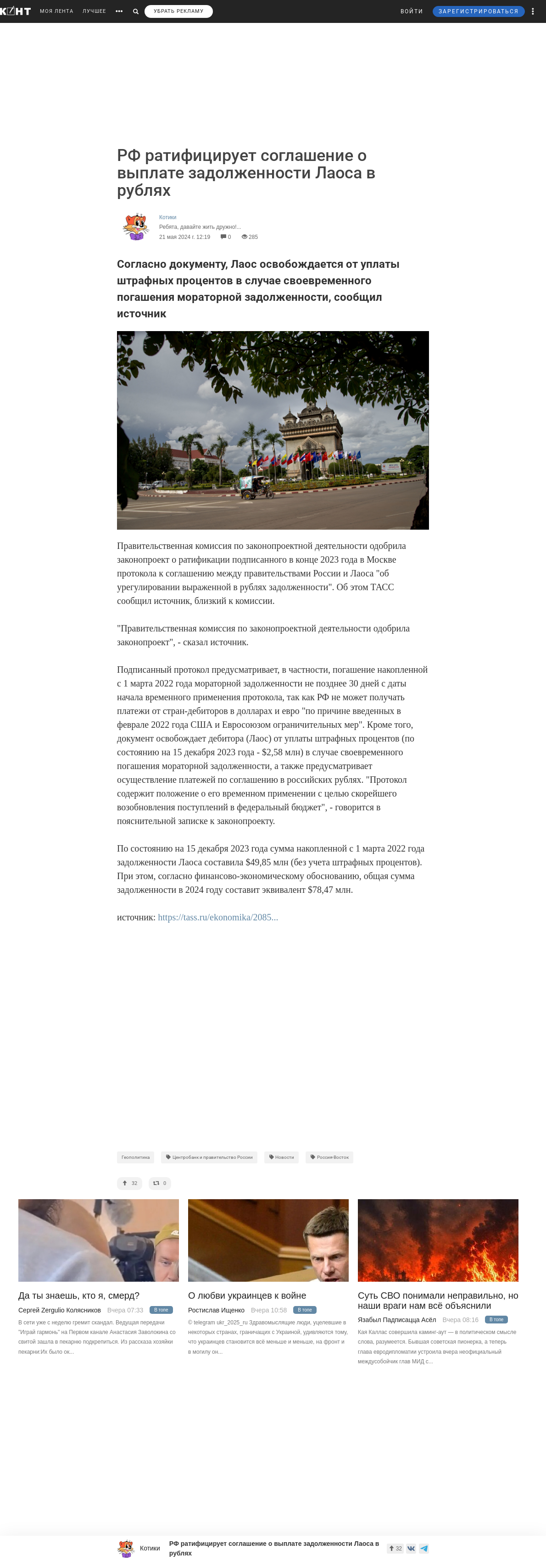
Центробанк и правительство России (209, 1157)
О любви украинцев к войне (247, 1296)
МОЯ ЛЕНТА (56, 11)
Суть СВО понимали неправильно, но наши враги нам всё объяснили (438, 1300)
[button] (533, 11)
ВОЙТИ (412, 11)
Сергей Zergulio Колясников (59, 1310)
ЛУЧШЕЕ (94, 11)
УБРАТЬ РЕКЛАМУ (179, 11)
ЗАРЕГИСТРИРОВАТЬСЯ (479, 11)
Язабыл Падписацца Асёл (397, 1319)
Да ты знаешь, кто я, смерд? (78, 1296)
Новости (282, 1157)
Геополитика (136, 1157)
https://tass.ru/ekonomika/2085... (218, 917)
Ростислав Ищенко (216, 1310)
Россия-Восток (329, 1157)
